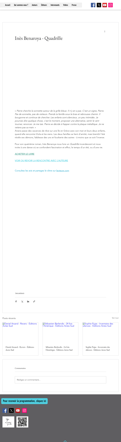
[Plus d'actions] (104, 31)
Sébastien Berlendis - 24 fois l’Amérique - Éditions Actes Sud (59, 348)
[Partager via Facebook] (16, 301)
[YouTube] (104, 5)
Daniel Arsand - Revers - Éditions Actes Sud (20, 348)
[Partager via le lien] (34, 301)
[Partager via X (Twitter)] (22, 301)
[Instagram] (110, 5)
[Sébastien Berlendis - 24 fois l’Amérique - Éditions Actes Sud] (60, 332)
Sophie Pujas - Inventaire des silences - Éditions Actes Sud (98, 348)
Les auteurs (19, 293)
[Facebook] (93, 5)
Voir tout (115, 318)
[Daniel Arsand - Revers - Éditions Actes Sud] (20, 332)
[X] (99, 5)
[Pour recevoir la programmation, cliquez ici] (24, 401)
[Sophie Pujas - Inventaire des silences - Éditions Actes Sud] (100, 332)
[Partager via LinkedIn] (28, 301)
